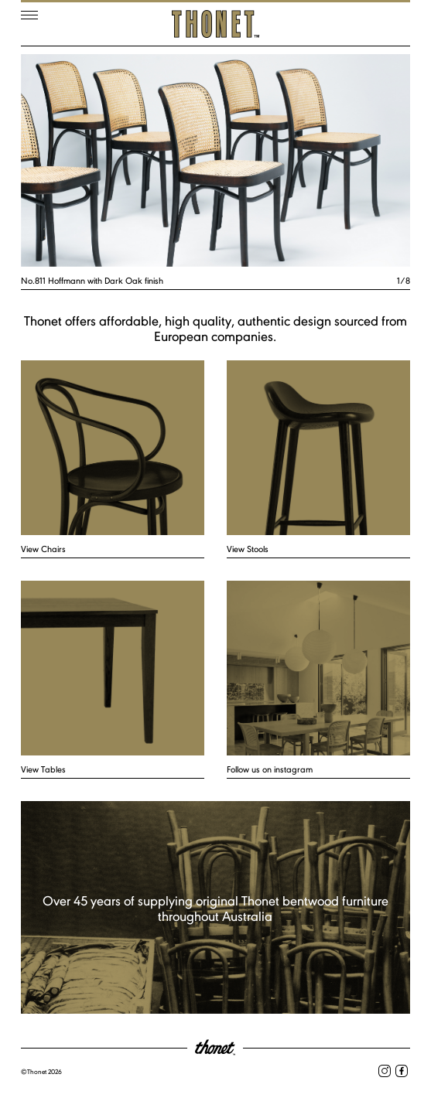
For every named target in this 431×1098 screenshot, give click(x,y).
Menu (29, 15)
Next (313, 160)
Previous (118, 160)
